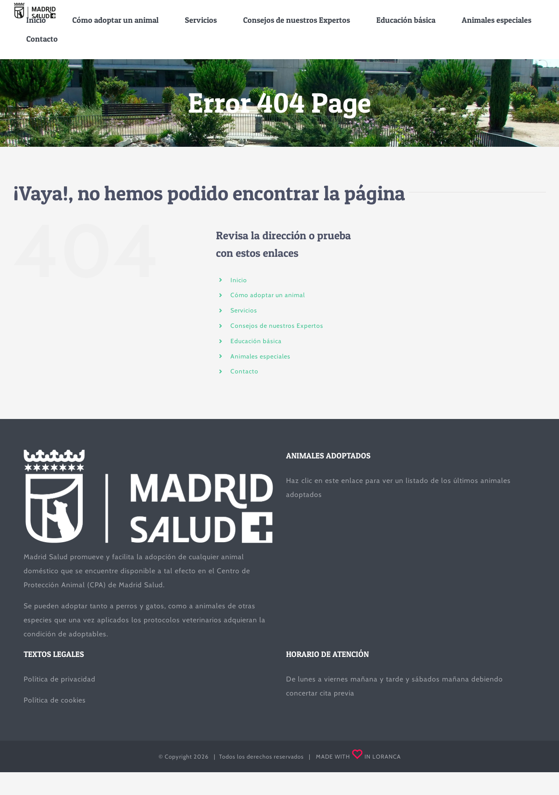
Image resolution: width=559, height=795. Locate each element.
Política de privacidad (60, 679)
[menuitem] (36, 20)
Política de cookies (55, 700)
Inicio (238, 280)
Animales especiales (260, 356)
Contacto (244, 372)
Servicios (243, 310)
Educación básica (256, 341)
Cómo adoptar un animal (267, 295)
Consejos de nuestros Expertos (276, 326)
